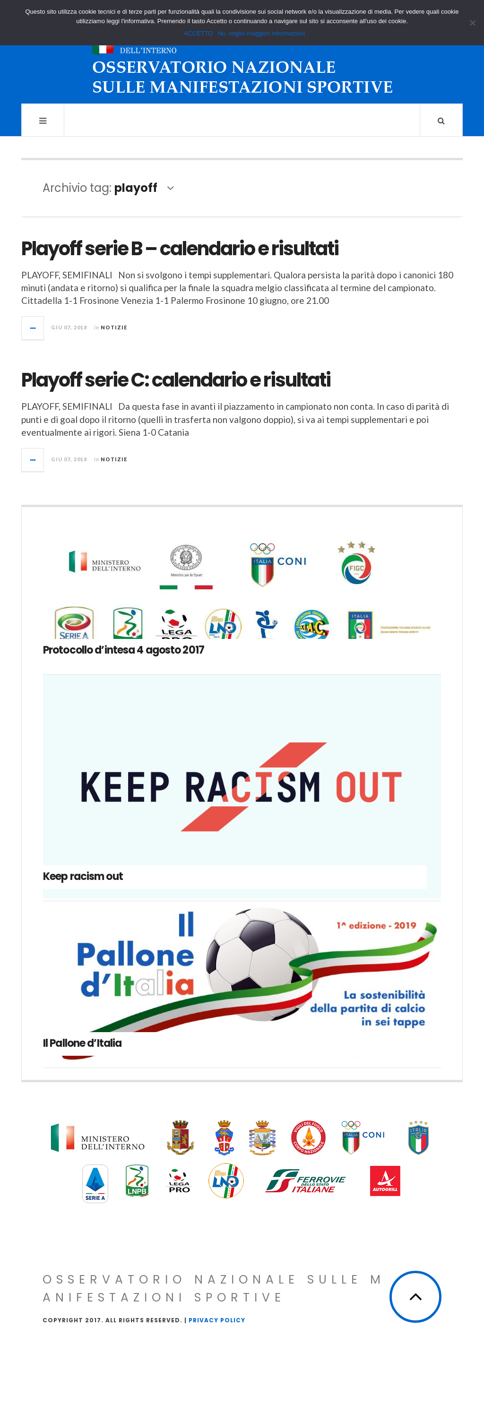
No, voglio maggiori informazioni (261, 33)
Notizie (114, 327)
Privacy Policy (217, 1320)
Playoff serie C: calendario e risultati (175, 380)
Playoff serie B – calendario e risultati (179, 248)
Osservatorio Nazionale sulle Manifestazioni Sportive (214, 1288)
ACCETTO (198, 33)
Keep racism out (83, 876)
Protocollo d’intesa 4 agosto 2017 (123, 650)
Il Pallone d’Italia (82, 1043)
